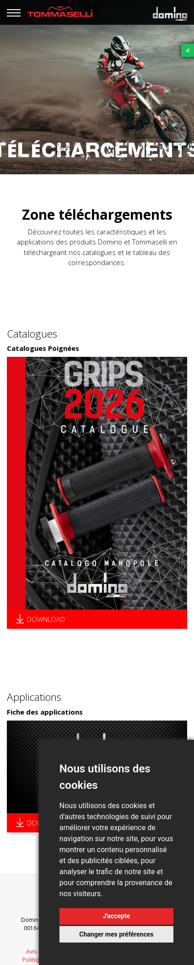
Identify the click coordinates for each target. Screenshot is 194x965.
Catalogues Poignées (43, 348)
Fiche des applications (45, 711)
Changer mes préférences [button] (116, 934)
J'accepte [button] (116, 916)
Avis (31, 951)
